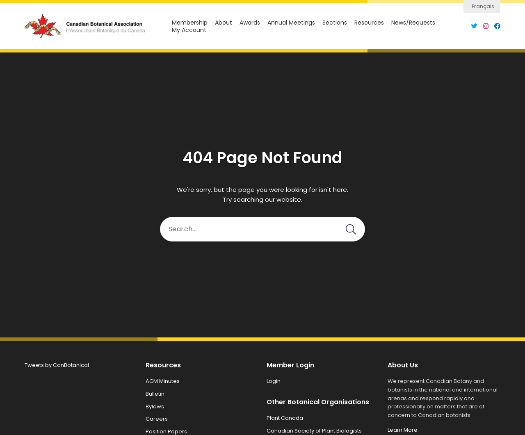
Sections (334, 22)
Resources (369, 22)
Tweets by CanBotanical (57, 365)
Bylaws (155, 406)
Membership (190, 22)
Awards (250, 22)
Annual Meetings (291, 22)
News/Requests (413, 22)
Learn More (403, 430)
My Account (189, 30)
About (223, 22)
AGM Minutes (163, 381)
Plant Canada (285, 418)
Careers (157, 419)
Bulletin (155, 394)
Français (483, 6)
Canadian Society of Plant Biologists (314, 431)
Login (274, 381)
